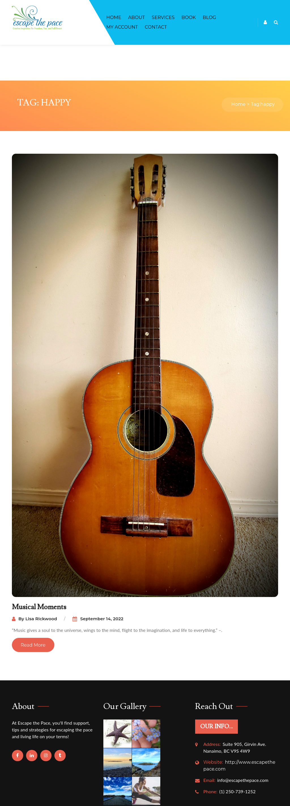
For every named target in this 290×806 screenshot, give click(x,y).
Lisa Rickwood (41, 583)
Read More (33, 609)
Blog (209, 17)
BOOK (189, 17)
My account (122, 27)
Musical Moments (39, 571)
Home (113, 17)
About (136, 17)
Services (163, 17)
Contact (156, 27)
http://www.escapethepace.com (239, 729)
